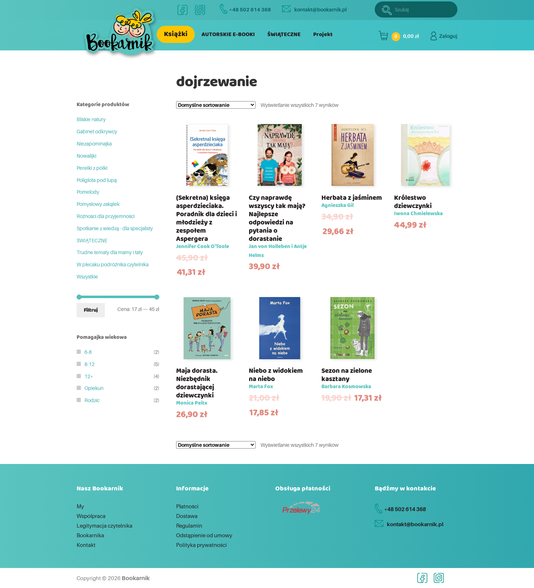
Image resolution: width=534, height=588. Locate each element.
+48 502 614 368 (245, 9)
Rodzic (91, 400)
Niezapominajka (94, 143)
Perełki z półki (92, 168)
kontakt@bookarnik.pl (314, 9)
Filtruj (91, 310)
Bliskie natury (91, 119)
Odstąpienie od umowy (204, 535)
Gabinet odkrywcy (97, 131)
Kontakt (86, 545)
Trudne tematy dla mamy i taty (110, 252)
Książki (176, 34)
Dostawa (187, 516)
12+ (88, 376)
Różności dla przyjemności (106, 216)
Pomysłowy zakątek (98, 204)
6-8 (88, 352)
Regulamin (189, 525)
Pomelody (88, 192)
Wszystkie (87, 276)
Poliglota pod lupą (97, 180)
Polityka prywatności (201, 545)
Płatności (187, 506)
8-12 (89, 364)
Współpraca (91, 516)
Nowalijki (86, 156)
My (80, 506)
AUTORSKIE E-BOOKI (228, 34)
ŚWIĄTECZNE (284, 34)
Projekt (322, 34)
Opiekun (93, 388)
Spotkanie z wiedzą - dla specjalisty (115, 228)
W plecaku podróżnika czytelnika (113, 264)
